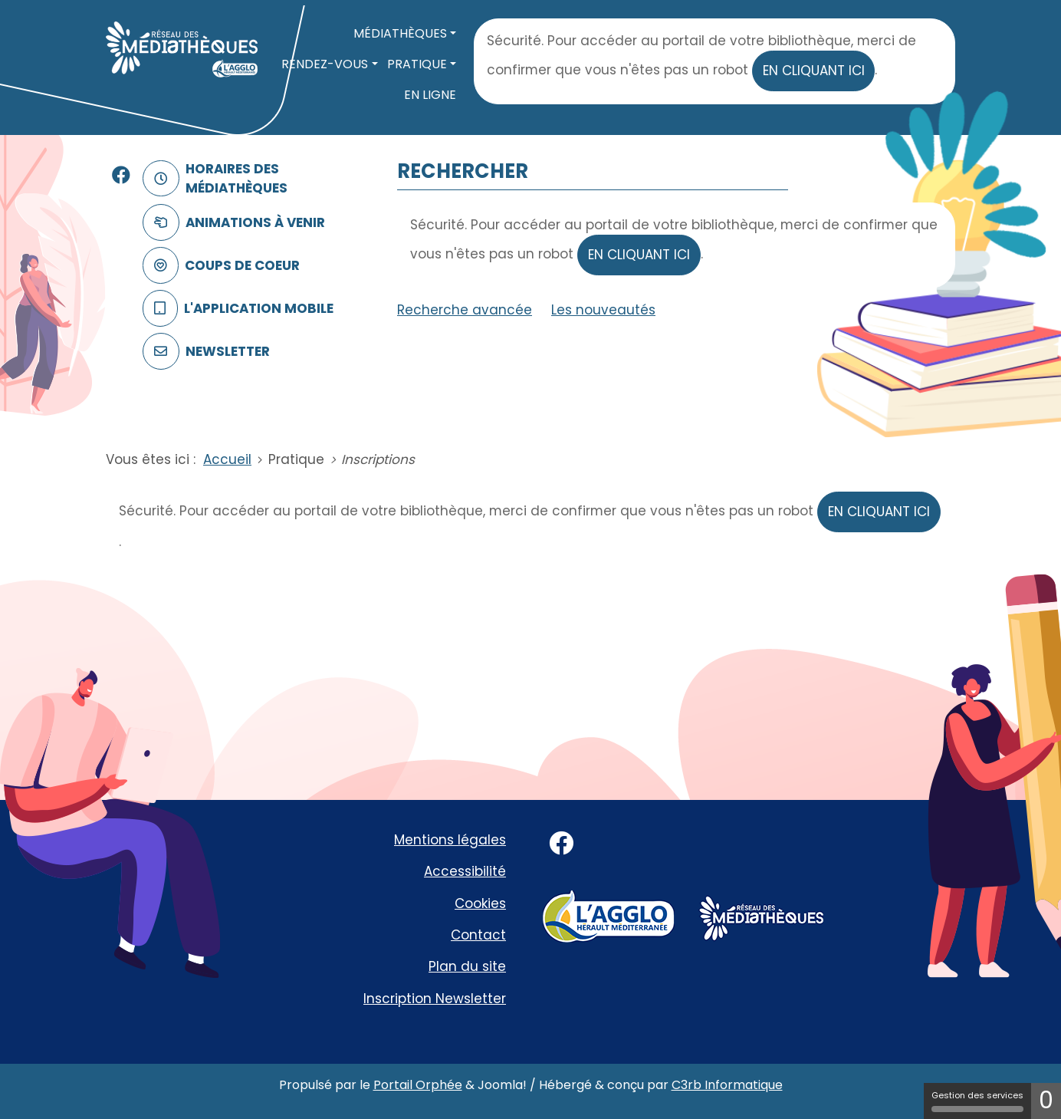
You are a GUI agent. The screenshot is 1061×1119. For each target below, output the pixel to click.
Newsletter (203, 351)
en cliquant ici (814, 70)
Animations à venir (230, 222)
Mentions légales (450, 840)
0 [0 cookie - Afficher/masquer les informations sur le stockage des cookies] (1046, 1100)
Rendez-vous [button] (324, 64)
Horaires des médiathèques (211, 178)
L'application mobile (234, 308)
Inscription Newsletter (434, 998)
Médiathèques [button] (400, 33)
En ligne (430, 95)
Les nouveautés (603, 310)
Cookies (480, 903)
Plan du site (467, 966)
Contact (478, 935)
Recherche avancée (464, 310)
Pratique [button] (417, 64)
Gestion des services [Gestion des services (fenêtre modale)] (977, 1100)
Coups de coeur (218, 265)
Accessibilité (465, 871)
